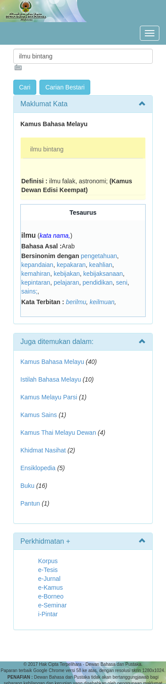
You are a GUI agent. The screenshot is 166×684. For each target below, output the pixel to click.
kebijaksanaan (103, 273)
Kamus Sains (38, 414)
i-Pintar (48, 614)
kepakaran (71, 264)
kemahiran (35, 273)
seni (121, 282)
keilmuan (102, 301)
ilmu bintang (47, 149)
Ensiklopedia (37, 467)
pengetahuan (99, 255)
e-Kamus (50, 587)
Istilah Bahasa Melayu (50, 379)
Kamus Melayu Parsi (48, 397)
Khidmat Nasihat (43, 450)
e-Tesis (48, 569)
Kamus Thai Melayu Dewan (58, 432)
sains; (29, 291)
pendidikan (98, 282)
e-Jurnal (49, 578)
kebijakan (67, 273)
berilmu (76, 301)
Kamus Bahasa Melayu (53, 361)
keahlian (100, 264)
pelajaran (66, 282)
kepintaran (35, 282)
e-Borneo (51, 596)
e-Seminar (52, 605)
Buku (27, 485)
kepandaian (37, 264)
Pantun (30, 503)
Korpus (48, 560)
